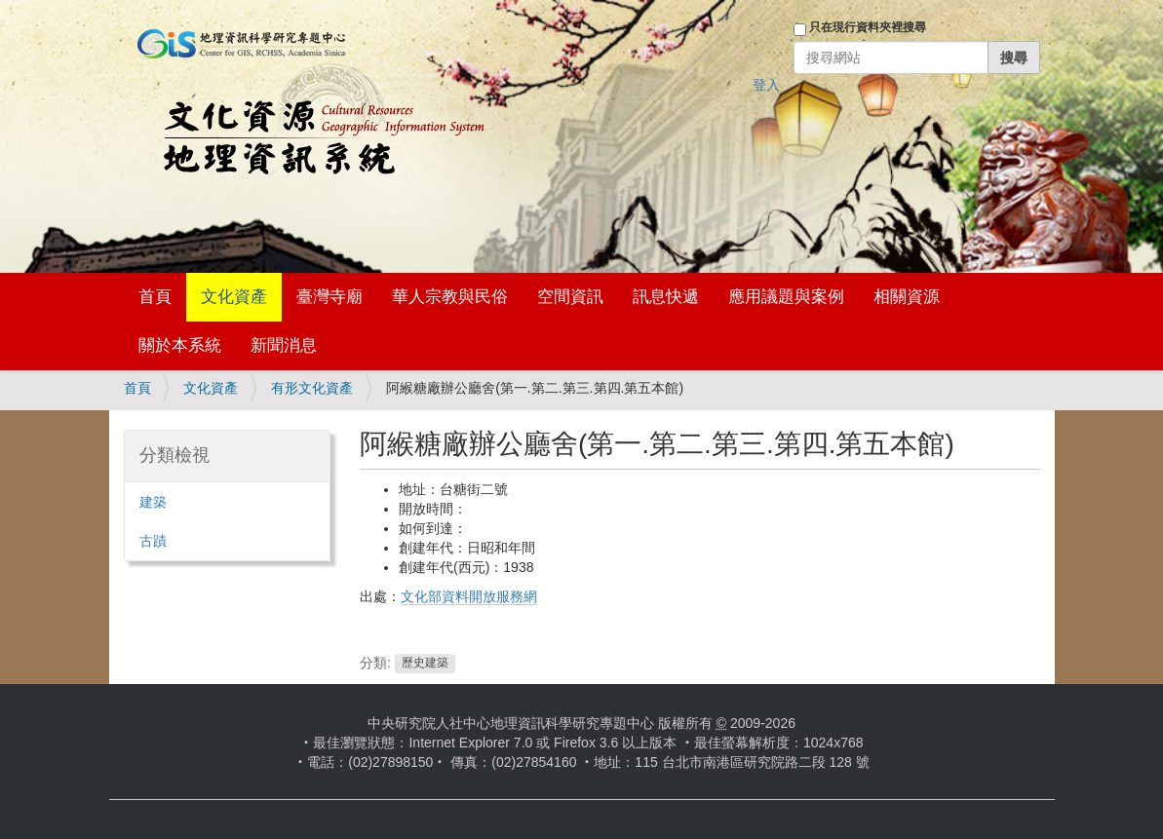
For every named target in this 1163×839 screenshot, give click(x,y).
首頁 (155, 296)
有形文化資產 (312, 388)
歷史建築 (425, 663)
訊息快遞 (666, 296)
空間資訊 (570, 296)
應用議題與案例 (786, 296)
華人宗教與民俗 (450, 296)
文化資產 (234, 296)
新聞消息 (284, 345)
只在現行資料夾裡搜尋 (867, 27)
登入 (766, 85)
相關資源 (906, 296)
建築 (153, 502)
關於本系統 (179, 345)
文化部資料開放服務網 (469, 596)
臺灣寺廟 (329, 296)
